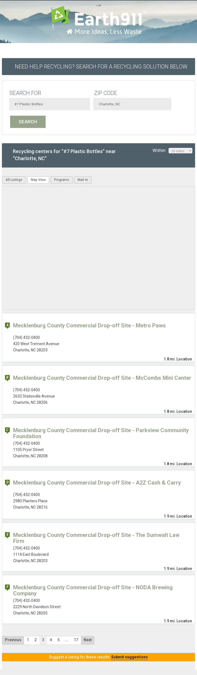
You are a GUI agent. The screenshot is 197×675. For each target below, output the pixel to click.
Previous (13, 640)
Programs (61, 180)
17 (76, 640)
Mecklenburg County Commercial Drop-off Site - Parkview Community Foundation (101, 433)
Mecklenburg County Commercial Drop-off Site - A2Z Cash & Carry (97, 482)
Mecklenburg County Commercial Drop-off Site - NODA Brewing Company (93, 590)
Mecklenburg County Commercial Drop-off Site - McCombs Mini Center (102, 378)
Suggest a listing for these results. (98, 657)
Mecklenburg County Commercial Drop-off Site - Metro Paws (89, 325)
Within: (172, 151)
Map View (38, 180)
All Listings (13, 180)
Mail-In (83, 180)
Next (88, 640)
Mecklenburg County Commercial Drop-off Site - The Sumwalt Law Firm (96, 538)
